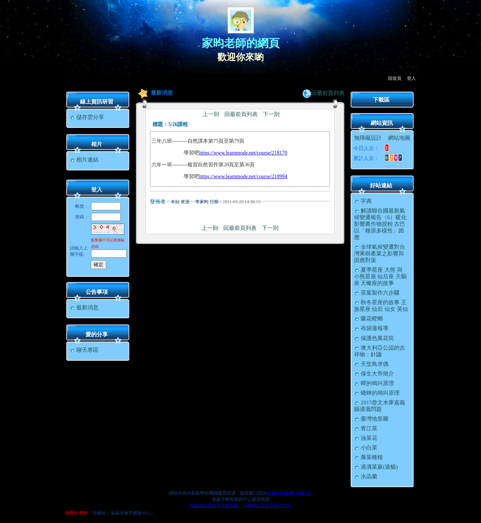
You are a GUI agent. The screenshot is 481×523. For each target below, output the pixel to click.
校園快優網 (76, 513)
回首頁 (394, 78)
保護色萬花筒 (374, 338)
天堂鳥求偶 (371, 364)
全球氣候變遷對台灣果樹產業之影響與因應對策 (379, 253)
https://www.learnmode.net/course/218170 (243, 153)
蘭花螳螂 (368, 319)
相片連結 (84, 160)
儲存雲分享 (87, 117)
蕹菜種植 (368, 457)
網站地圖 (399, 138)
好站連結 (381, 186)
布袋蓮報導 (371, 328)
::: (66, 85)
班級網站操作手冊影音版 (214, 505)
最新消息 (84, 307)
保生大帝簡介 (374, 374)
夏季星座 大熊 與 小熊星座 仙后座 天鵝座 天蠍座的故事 (380, 276)
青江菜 (366, 428)
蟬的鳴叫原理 (374, 383)
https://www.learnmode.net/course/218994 (243, 176)
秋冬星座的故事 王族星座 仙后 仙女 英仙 (381, 305)
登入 (411, 78)
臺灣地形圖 (371, 419)
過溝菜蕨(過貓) (376, 467)
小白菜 (366, 448)
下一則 (271, 114)
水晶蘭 (366, 476)
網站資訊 (382, 123)
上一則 (211, 114)
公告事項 (97, 292)
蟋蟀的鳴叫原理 (377, 393)
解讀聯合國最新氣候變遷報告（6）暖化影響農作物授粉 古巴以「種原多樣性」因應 (380, 224)
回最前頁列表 (327, 93)
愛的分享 (97, 334)
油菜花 (366, 438)
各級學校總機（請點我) (290, 493)
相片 (96, 144)
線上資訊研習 (96, 102)
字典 (363, 201)
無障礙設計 (368, 138)
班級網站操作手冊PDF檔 (267, 505)
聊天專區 (84, 350)
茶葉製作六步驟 (377, 293)
